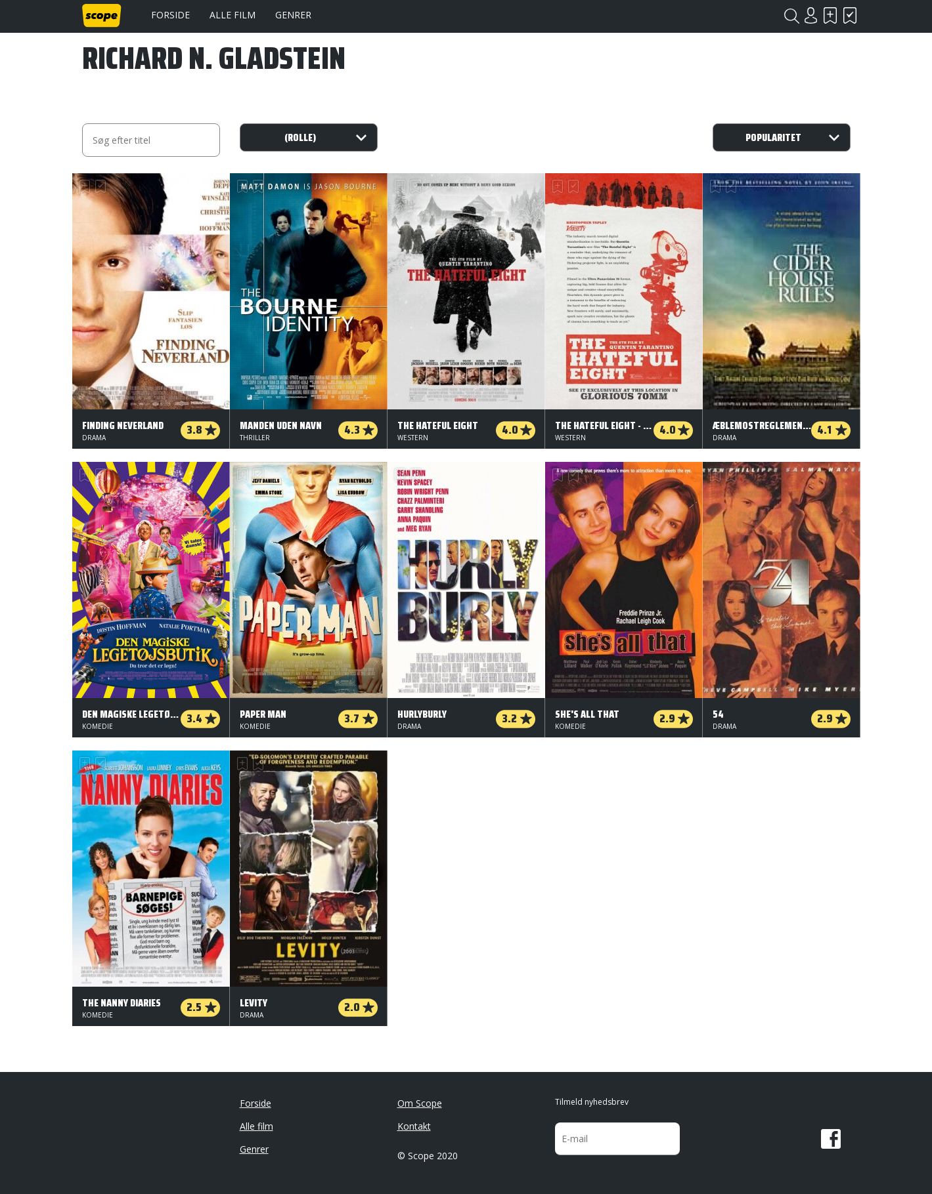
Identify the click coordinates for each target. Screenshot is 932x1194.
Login (811, 15)
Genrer (293, 15)
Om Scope (419, 1103)
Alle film (232, 15)
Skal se (831, 15)
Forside (170, 15)
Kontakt (414, 1126)
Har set (850, 15)
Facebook (831, 1139)
